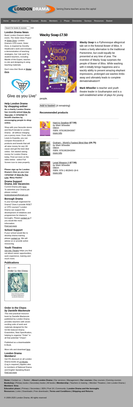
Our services (59, 380)
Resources (99, 21)
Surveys (88, 21)
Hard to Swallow (61, 122)
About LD (15, 21)
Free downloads (41, 391)
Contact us (16, 380)
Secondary (35, 388)
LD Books (23, 362)
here (24, 187)
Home (6, 21)
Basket (109, 21)
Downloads (27, 391)
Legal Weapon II (61, 162)
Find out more (11, 226)
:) (60, 21)
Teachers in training (78, 383)
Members (53, 21)
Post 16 (50, 388)
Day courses (99, 380)
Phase (67, 21)
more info (57, 133)
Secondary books (37, 383)
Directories (77, 21)
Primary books (22, 383)
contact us (25, 218)
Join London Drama (116, 383)
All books (51, 383)
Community (61, 388)
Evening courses (113, 380)
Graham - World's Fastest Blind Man (70, 142)
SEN (44, 388)
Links (18, 391)
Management (72, 380)
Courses (34, 21)
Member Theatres (97, 383)
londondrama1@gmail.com (16, 195)
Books (44, 21)
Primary (25, 388)
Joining (25, 21)
